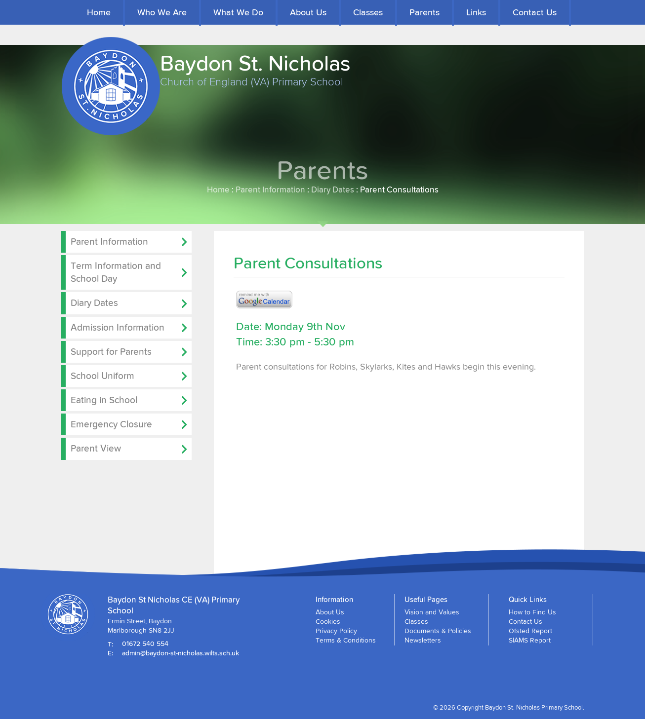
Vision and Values (431, 612)
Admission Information (117, 327)
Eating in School (104, 400)
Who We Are (162, 12)
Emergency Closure (111, 424)
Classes (368, 12)
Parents (424, 12)
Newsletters (422, 640)
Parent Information (270, 189)
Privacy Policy (336, 631)
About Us (308, 12)
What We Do (238, 12)
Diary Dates (332, 189)
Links (476, 12)
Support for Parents (111, 351)
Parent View (96, 448)
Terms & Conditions (346, 640)
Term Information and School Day (116, 272)
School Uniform (102, 375)
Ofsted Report (530, 631)
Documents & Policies (437, 631)
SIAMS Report (530, 640)
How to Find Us (532, 612)
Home (99, 12)
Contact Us (535, 12)
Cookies (328, 621)
